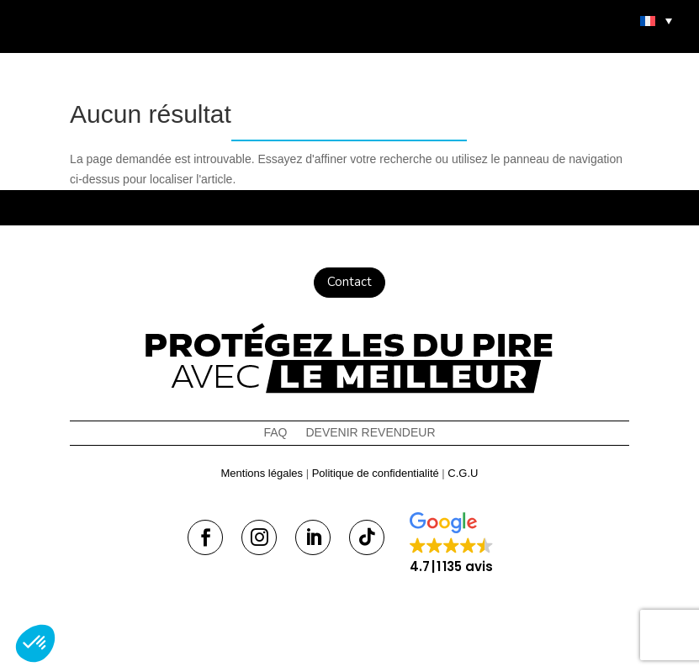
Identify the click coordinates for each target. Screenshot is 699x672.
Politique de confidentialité (375, 473)
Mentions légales (262, 473)
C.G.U (462, 473)
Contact (349, 281)
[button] (452, 543)
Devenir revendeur (370, 432)
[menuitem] (656, 20)
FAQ (275, 432)
